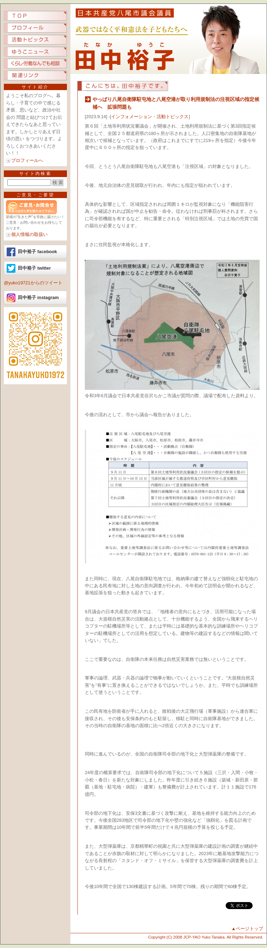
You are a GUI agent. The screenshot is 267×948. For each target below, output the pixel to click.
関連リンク (35, 75)
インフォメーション (131, 116)
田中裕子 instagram (38, 297)
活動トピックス (35, 40)
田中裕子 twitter (34, 268)
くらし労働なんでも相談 (35, 63)
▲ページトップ (247, 928)
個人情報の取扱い (29, 234)
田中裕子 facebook (37, 251)
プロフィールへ (27, 160)
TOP (35, 16)
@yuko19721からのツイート (33, 282)
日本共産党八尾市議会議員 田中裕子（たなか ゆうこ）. (168, 39)
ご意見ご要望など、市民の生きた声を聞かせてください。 (35, 207)
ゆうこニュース (35, 51)
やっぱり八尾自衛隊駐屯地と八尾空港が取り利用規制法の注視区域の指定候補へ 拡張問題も (176, 103)
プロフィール (35, 28)
